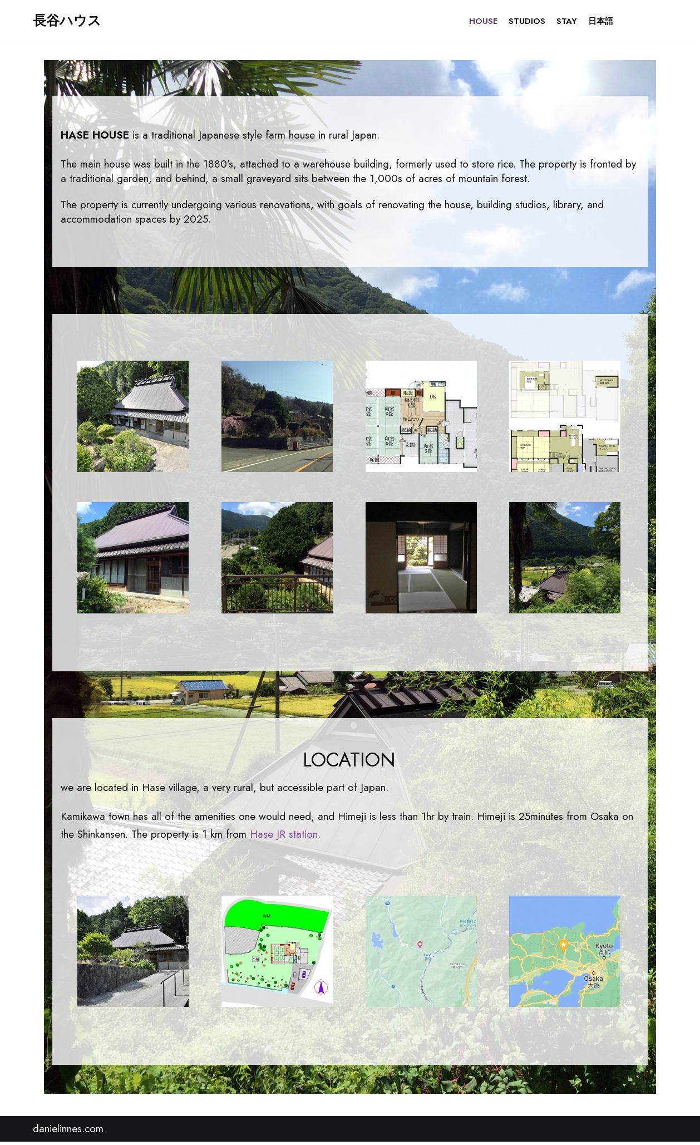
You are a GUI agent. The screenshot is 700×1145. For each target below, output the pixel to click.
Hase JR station (284, 836)
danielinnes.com (68, 1131)
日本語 (600, 21)
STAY (566, 21)
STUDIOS (527, 21)
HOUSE (483, 21)
